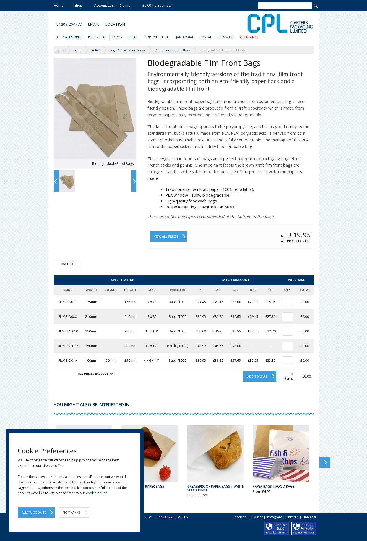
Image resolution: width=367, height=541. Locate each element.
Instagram (274, 517)
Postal (206, 37)
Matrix (67, 264)
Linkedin (292, 517)
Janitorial (185, 37)
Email (93, 24)
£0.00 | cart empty (156, 5)
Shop (78, 5)
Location (115, 24)
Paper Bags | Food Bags (274, 486)
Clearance (249, 37)
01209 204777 (69, 24)
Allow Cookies (34, 512)
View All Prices (166, 236)
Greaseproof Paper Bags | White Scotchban (215, 488)
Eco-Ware (226, 37)
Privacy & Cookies (173, 517)
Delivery (145, 517)
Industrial (97, 37)
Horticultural (157, 37)
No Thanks (71, 512)
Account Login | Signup (112, 5)
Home (58, 5)
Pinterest (309, 517)
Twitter (257, 517)
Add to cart (257, 376)
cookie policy (96, 493)
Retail (133, 37)
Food (117, 37)
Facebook (240, 517)
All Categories (69, 37)
